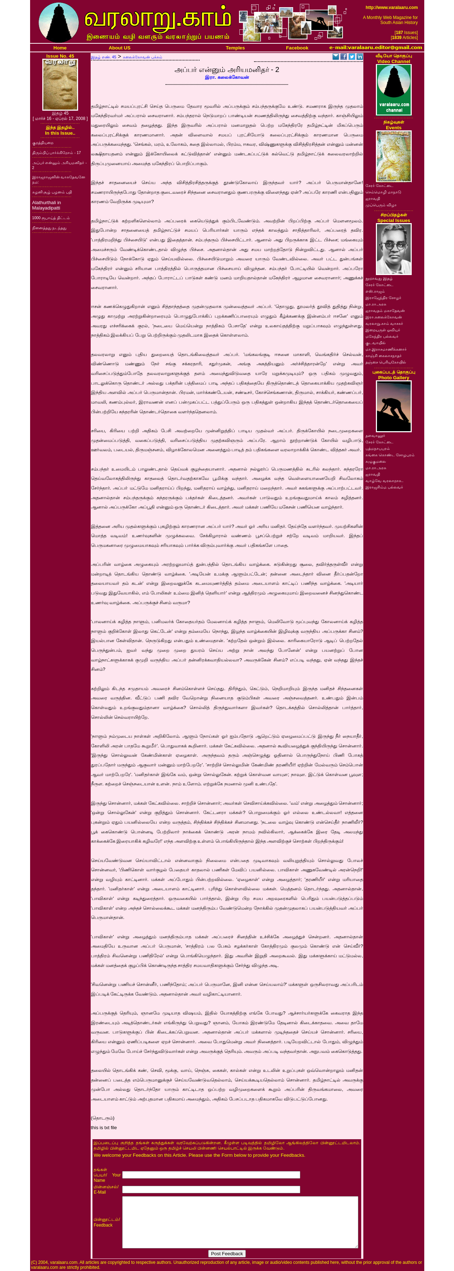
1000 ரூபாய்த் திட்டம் (51, 218)
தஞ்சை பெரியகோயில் (385, 362)
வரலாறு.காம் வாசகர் (384, 323)
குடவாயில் (375, 343)
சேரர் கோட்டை (379, 185)
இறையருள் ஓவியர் (382, 330)
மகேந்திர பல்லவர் (381, 336)
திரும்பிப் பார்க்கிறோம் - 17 (56, 152)
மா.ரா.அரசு (375, 304)
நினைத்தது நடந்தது (49, 228)
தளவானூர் (375, 435)
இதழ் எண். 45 (103, 57)
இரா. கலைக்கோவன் (227, 77)
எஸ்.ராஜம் (375, 291)
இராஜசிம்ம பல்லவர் (384, 487)
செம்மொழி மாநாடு (383, 192)
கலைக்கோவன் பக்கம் (142, 57)
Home (60, 47)
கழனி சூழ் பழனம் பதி (52, 192)
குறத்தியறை (42, 142)
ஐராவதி (372, 198)
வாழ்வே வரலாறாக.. (384, 480)
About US (119, 47)
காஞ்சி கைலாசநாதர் (383, 355)
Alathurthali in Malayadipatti (46, 205)
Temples (235, 47)
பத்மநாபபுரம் (377, 448)
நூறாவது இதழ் (379, 278)
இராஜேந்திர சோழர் (383, 297)
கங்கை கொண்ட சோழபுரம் (390, 455)
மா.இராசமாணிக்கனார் (386, 349)
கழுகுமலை (375, 461)
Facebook (297, 47)
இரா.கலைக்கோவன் (383, 317)
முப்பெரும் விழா (381, 205)
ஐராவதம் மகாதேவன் (385, 310)
